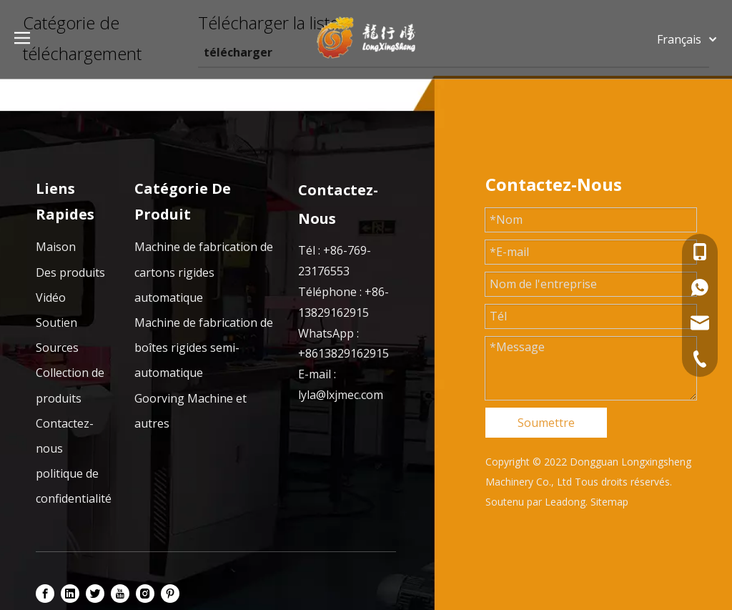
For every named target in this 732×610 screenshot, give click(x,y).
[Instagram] (145, 593)
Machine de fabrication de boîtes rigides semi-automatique (203, 347)
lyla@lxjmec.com (340, 395)
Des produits (70, 272)
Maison (56, 247)
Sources (57, 347)
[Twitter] (95, 593)
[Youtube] (120, 593)
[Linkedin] (70, 593)
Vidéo (51, 297)
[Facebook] (45, 593)
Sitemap (609, 501)
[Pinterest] (170, 593)
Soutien (56, 322)
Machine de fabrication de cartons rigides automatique (203, 272)
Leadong (565, 501)
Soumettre (546, 423)
